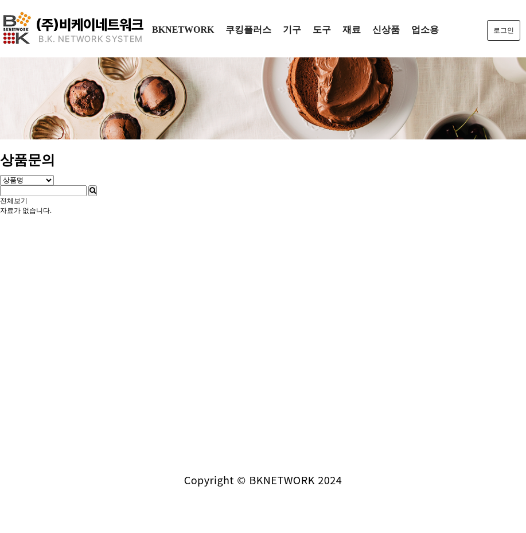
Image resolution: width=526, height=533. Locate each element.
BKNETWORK (183, 29)
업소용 (425, 29)
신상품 (386, 29)
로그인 (503, 30)
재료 (351, 29)
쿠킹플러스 (248, 29)
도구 (322, 29)
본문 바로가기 (0, 0)
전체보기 (14, 201)
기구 (292, 29)
